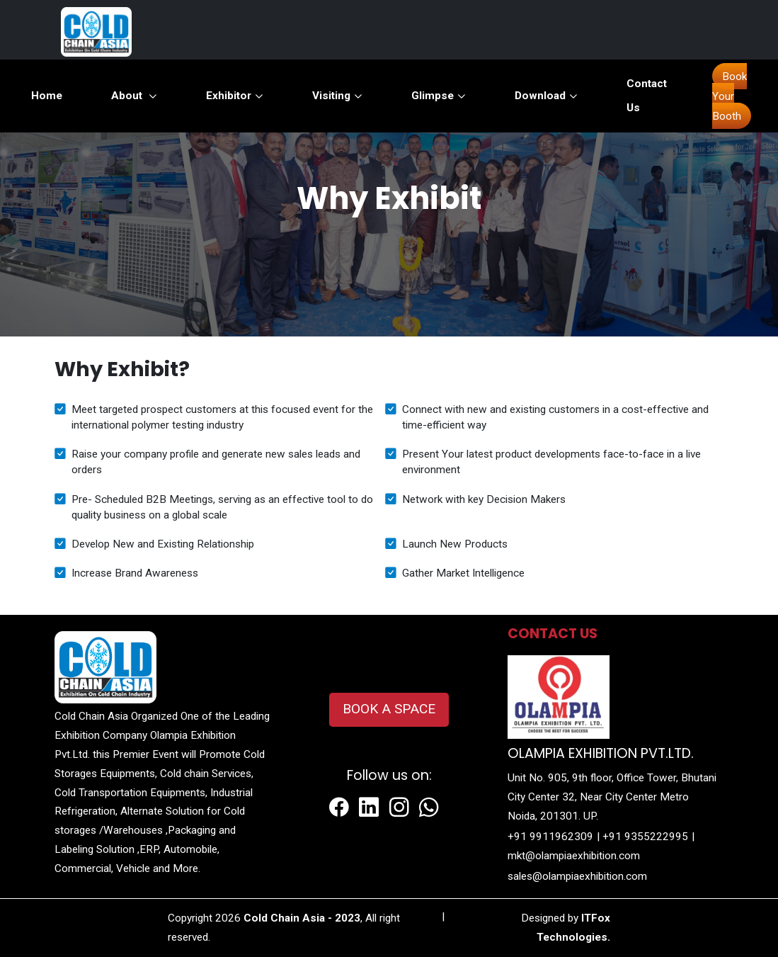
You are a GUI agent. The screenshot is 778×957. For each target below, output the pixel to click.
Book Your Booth (729, 96)
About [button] (134, 95)
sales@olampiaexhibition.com (577, 876)
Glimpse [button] (438, 95)
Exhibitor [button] (234, 95)
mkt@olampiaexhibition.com (574, 855)
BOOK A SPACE (389, 709)
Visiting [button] (337, 95)
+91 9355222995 (645, 836)
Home (46, 95)
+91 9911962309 (550, 836)
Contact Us (647, 95)
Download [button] (546, 95)
